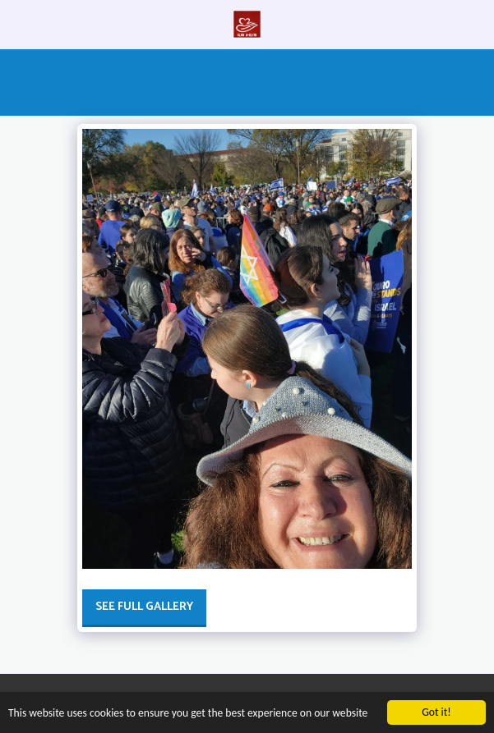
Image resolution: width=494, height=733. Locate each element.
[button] (18, 23)
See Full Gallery (144, 607)
